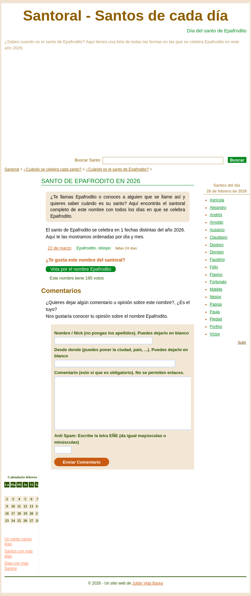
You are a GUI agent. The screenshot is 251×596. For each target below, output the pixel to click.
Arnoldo (216, 222)
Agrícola (217, 200)
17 (13, 513)
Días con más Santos (16, 566)
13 (31, 506)
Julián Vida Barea (147, 583)
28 (37, 520)
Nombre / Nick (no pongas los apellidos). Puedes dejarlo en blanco (121, 333)
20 (31, 513)
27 (31, 520)
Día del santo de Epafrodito (216, 30)
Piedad (216, 319)
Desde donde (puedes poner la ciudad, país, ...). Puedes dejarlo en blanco (121, 353)
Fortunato (218, 282)
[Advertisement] (125, 108)
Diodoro (217, 245)
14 (37, 506)
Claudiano (218, 237)
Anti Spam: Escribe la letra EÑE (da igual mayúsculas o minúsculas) (110, 439)
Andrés (216, 215)
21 (37, 513)
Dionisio (217, 252)
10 (13, 506)
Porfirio (216, 326)
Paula (215, 312)
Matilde (216, 289)
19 (25, 513)
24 (13, 520)
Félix (214, 267)
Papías (216, 304)
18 (19, 513)
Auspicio (217, 230)
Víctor (215, 334)
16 (7, 513)
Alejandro (218, 207)
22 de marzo (59, 248)
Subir (242, 342)
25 (19, 520)
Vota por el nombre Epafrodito (80, 269)
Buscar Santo (87, 160)
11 (19, 506)
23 (7, 520)
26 (25, 520)
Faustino (217, 259)
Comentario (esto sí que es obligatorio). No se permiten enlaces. (119, 372)
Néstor (215, 297)
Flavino (216, 274)
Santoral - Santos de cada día (125, 15)
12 (25, 506)
